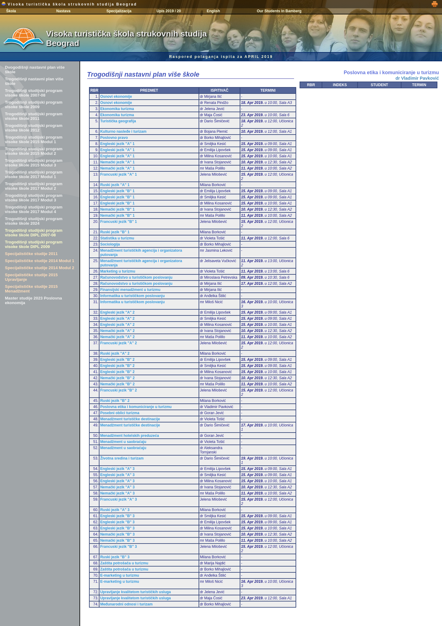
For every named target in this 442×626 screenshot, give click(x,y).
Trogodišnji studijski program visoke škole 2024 (33, 221)
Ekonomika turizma (117, 109)
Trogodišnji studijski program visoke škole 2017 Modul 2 (33, 186)
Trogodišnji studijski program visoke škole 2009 (33, 104)
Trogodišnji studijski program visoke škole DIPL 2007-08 (33, 232)
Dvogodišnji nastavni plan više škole (35, 69)
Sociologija (110, 244)
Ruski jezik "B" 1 (114, 232)
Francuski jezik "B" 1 (118, 221)
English (213, 11)
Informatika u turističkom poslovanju (132, 296)
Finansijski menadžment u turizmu (130, 290)
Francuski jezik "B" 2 (118, 390)
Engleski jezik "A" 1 (117, 144)
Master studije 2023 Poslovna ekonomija (33, 300)
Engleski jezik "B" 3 (117, 516)
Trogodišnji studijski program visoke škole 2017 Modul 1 (33, 174)
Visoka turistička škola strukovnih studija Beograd (69, 4)
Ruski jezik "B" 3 (114, 557)
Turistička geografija (118, 121)
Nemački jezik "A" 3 (117, 487)
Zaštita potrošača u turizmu (124, 563)
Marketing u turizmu (117, 271)
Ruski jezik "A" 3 (114, 510)
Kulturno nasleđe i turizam (123, 131)
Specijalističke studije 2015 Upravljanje (31, 277)
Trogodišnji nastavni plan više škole (34, 81)
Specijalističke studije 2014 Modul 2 (39, 267)
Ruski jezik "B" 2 (114, 401)
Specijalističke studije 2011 (31, 253)
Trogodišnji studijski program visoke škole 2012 (33, 127)
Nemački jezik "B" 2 (117, 378)
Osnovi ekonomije (116, 96)
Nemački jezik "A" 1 (117, 162)
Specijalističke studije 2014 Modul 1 (39, 260)
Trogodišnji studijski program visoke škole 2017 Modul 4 (33, 209)
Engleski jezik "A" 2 (117, 312)
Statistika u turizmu (117, 238)
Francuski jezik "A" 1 (118, 174)
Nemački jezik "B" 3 (117, 534)
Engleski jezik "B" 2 (117, 359)
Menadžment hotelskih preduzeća (129, 435)
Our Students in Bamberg (279, 11)
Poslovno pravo (114, 138)
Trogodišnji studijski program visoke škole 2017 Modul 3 (33, 197)
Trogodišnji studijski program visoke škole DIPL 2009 (33, 244)
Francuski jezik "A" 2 (118, 343)
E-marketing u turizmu (119, 575)
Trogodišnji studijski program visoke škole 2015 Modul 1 (33, 139)
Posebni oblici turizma (119, 413)
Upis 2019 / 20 (169, 11)
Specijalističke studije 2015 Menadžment (31, 288)
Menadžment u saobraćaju (123, 442)
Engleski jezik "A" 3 (117, 469)
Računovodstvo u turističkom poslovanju (136, 277)
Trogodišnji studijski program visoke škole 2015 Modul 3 (33, 162)
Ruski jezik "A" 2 (114, 353)
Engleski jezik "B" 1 (117, 191)
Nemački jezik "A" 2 (117, 331)
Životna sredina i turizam (121, 458)
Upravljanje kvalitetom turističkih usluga (135, 592)
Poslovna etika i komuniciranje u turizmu (136, 407)
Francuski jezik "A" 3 (118, 499)
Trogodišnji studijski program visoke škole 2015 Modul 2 (33, 151)
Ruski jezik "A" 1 (114, 185)
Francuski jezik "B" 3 (118, 546)
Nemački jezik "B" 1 (117, 209)
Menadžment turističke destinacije (130, 419)
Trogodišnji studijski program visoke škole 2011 (33, 116)
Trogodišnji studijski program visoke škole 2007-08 (33, 92)
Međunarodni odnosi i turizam (126, 604)
